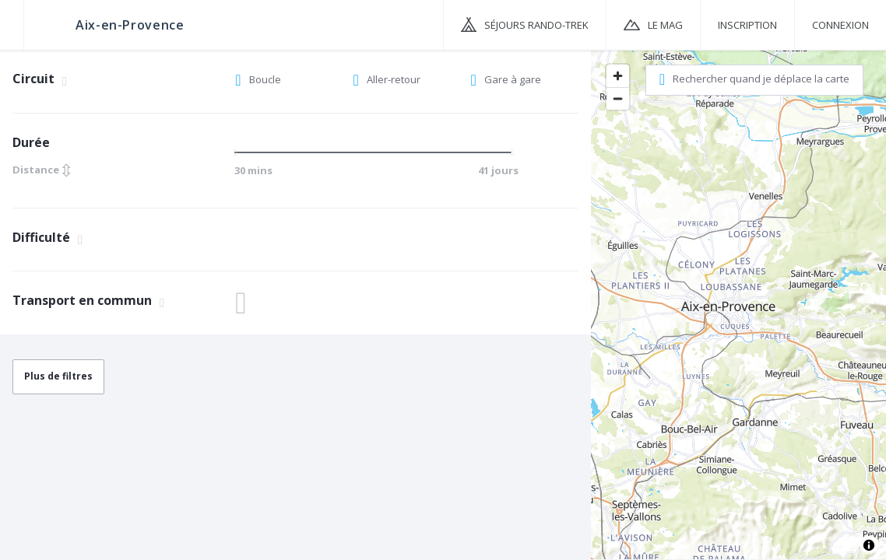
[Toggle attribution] (869, 545)
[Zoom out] (617, 98)
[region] (738, 304)
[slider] (240, 152)
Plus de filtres (58, 376)
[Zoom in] (617, 76)
